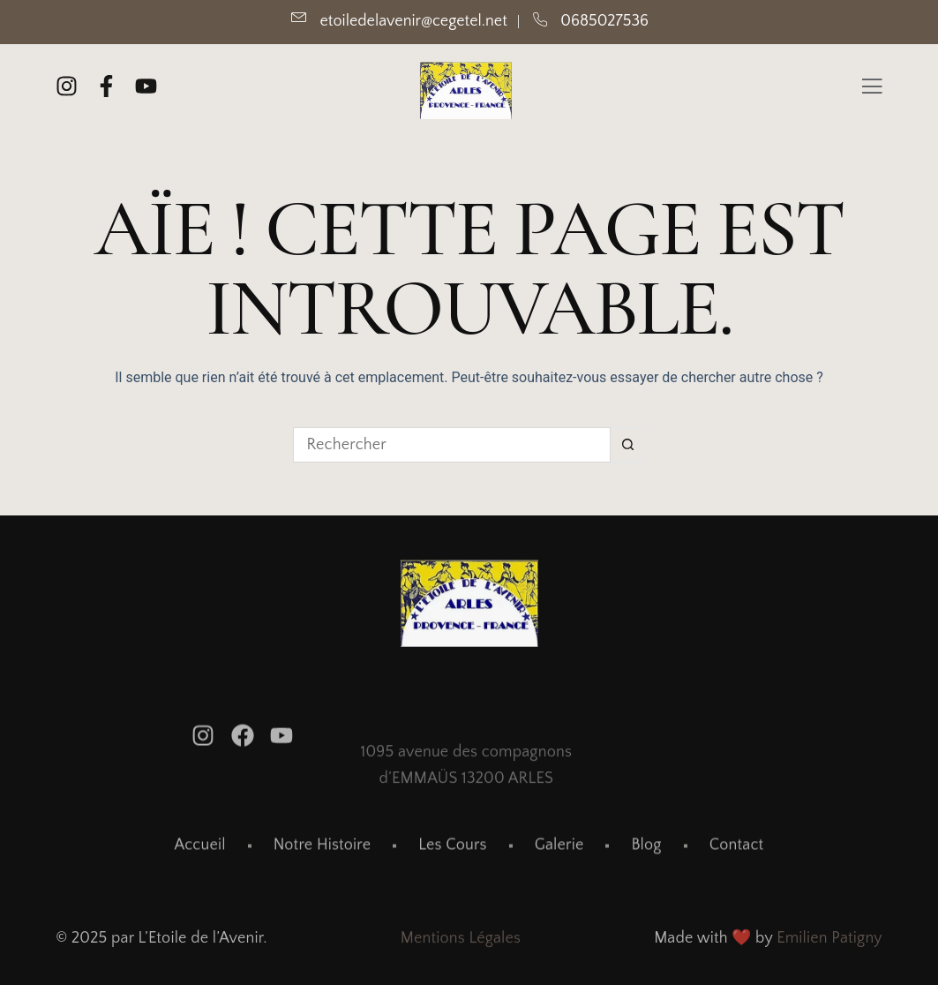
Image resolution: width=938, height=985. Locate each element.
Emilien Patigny (829, 941)
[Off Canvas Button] (872, 88)
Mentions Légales (461, 941)
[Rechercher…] (452, 444)
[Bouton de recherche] (628, 444)
